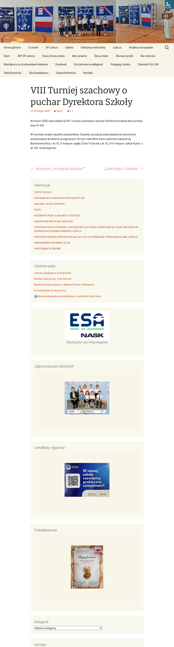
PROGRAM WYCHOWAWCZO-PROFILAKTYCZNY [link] (59, 198)
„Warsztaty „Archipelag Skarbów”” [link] (57, 168)
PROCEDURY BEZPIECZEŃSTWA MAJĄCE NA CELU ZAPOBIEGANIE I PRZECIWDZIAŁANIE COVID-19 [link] (86, 237)
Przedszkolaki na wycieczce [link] (50, 290)
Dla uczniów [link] (101, 56)
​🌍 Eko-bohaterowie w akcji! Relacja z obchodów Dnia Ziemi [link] (67, 296)
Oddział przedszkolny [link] (93, 47)
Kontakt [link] (88, 73)
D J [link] (71, 110)
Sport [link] (7, 56)
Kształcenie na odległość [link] (88, 64)
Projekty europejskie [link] (141, 47)
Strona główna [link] (12, 47)
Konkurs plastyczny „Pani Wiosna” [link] (53, 278)
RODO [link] (37, 209)
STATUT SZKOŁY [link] (43, 192)
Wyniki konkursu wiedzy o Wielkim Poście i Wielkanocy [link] (64, 284)
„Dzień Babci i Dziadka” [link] (124, 168)
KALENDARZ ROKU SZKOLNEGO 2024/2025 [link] (57, 215)
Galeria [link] (69, 47)
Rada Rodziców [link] (13, 73)
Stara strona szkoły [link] (53, 56)
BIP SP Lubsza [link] (26, 56)
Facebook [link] (61, 64)
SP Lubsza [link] (52, 47)
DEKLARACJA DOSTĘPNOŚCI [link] (49, 203)
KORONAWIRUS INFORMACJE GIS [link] (52, 242)
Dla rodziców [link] (147, 56)
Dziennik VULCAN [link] (148, 64)
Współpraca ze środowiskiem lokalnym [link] (26, 64)
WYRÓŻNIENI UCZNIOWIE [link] (47, 248)
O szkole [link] (33, 47)
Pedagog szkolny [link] (120, 64)
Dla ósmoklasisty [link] (38, 73)
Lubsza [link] (117, 47)
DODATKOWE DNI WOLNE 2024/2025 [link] (53, 221)
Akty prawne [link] (79, 56)
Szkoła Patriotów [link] (66, 73)
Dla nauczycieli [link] (124, 56)
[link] (169, 4)
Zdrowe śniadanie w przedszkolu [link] (52, 273)
